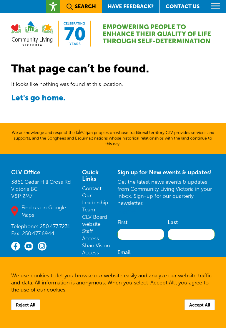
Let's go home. (38, 97)
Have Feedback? (131, 6)
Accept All (199, 304)
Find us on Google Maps (43, 211)
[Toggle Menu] (215, 6)
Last (173, 222)
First (122, 222)
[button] (53, 6)
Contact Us (183, 6)
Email (124, 252)
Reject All (25, 304)
